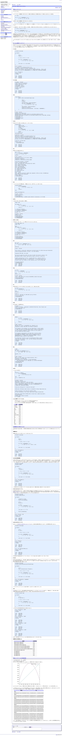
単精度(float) (15, 431)
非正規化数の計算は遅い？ (4, 17)
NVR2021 (14, 4)
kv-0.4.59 (2, 16)
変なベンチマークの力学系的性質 (20, 658)
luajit (14, 302)
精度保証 (56, 7)
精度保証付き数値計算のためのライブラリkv (24, 524)
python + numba (15, 219)
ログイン (61, 0)
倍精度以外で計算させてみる (19, 426)
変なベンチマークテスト (21, 6)
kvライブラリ (41, 590)
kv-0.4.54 (18, 4)
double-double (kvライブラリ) (18, 522)
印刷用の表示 (3, 7)
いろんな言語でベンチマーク (19, 43)
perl (13, 240)
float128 (14, 557)
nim (13, 148)
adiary (57, 735)
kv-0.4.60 (2, 15)
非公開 (26, 727)
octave (14, 368)
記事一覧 (2, 6)
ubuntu (2, 11)
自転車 (2, 12)
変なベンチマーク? (17, 9)
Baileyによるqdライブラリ (17, 491)
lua (13, 284)
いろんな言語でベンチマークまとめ (18, 398)
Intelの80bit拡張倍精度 (16, 458)
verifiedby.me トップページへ (5, 5)
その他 (59, 7)
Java (14, 94)
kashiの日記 (4, 2)
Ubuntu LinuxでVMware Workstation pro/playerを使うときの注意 (6, 25)
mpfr (14, 588)
